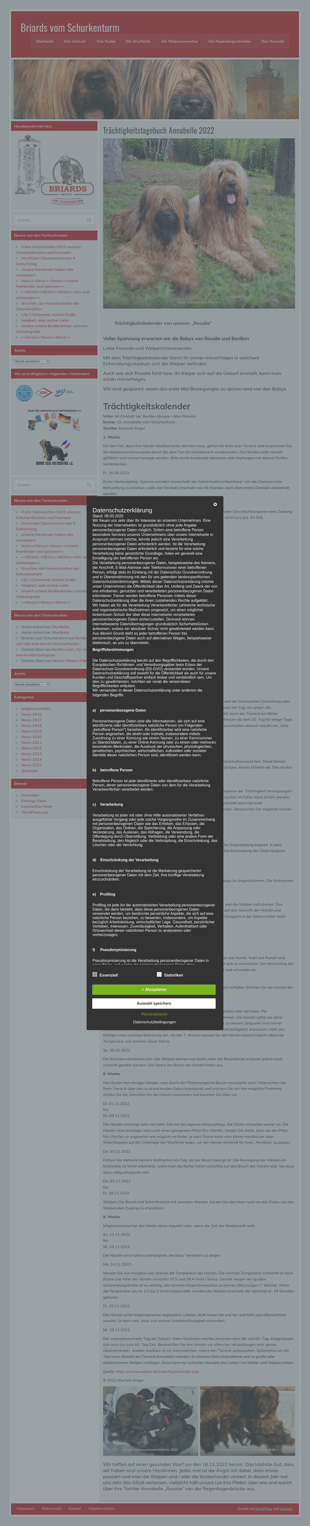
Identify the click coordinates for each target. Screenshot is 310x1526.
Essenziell (105, 974)
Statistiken (170, 974)
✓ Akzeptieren (154, 990)
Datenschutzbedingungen (154, 1022)
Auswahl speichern (154, 1003)
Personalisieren (155, 1014)
